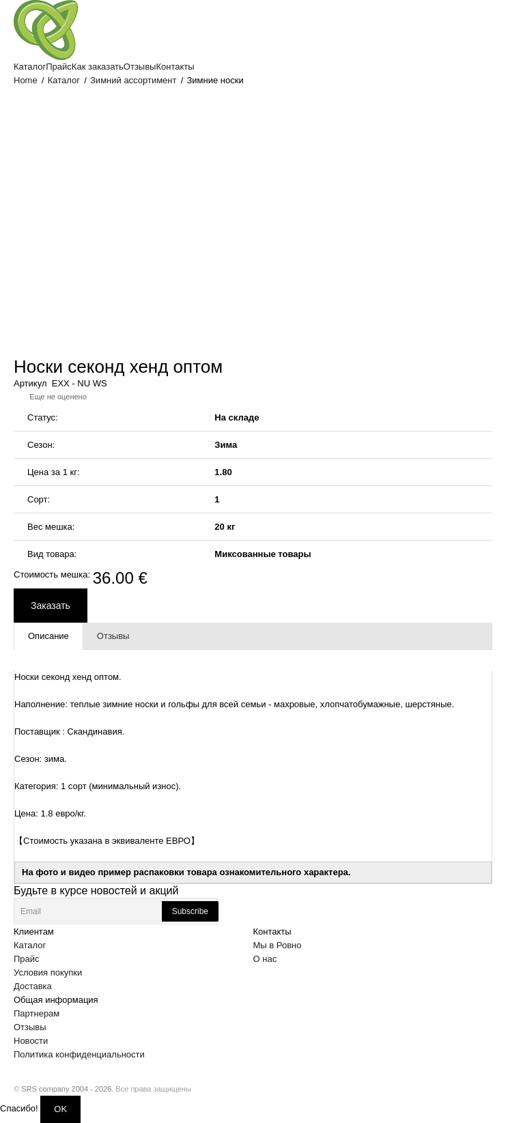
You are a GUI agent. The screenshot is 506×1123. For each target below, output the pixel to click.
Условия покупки (48, 972)
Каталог (64, 80)
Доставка (33, 986)
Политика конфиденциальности (79, 1054)
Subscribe (190, 911)
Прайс (27, 959)
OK (60, 1109)
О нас (265, 959)
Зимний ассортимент (133, 80)
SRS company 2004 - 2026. (67, 1089)
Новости (31, 1041)
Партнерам (36, 1013)
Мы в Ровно (277, 945)
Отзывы (30, 1027)
